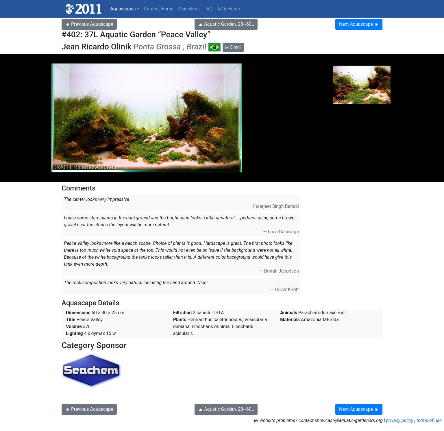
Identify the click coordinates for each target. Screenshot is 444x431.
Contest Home (159, 9)
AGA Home (228, 9)
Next (359, 24)
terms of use (429, 420)
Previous (89, 24)
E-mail (233, 47)
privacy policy (399, 420)
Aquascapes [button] (123, 9)
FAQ (208, 9)
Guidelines (188, 9)
